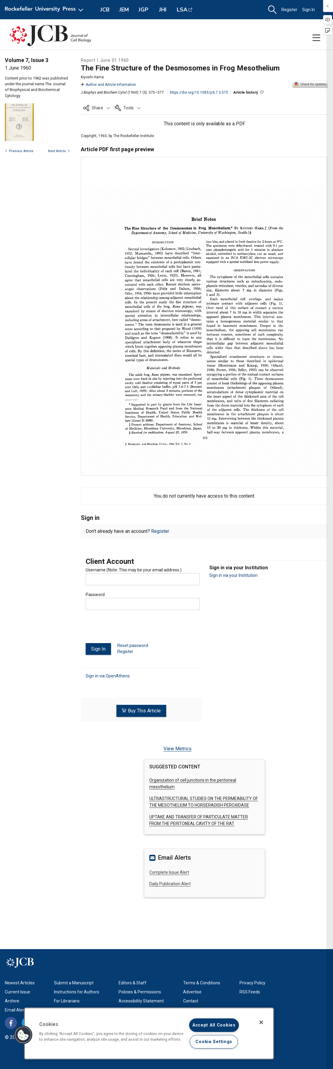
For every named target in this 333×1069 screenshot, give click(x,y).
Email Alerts (16, 1009)
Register (289, 10)
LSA (182, 9)
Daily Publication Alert (170, 883)
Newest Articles (20, 982)
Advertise (192, 991)
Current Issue (17, 991)
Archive (12, 1000)
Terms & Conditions (201, 982)
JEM (124, 9)
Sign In (311, 10)
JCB (104, 9)
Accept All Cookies (214, 1025)
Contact (190, 1000)
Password (95, 594)
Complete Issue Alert (169, 871)
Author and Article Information (108, 85)
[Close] (261, 1022)
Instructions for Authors (76, 991)
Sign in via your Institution (233, 575)
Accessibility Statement (141, 1000)
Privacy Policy (252, 982)
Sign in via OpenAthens (108, 675)
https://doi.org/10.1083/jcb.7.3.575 (199, 92)
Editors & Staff (133, 982)
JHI (162, 9)
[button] (272, 9)
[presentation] (131, 629)
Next (59, 151)
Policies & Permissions (140, 991)
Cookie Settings (213, 1041)
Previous (19, 151)
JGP (143, 9)
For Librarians (67, 1000)
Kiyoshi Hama (92, 77)
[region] (149, 1033)
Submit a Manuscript (74, 982)
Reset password (132, 645)
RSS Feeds (249, 991)
